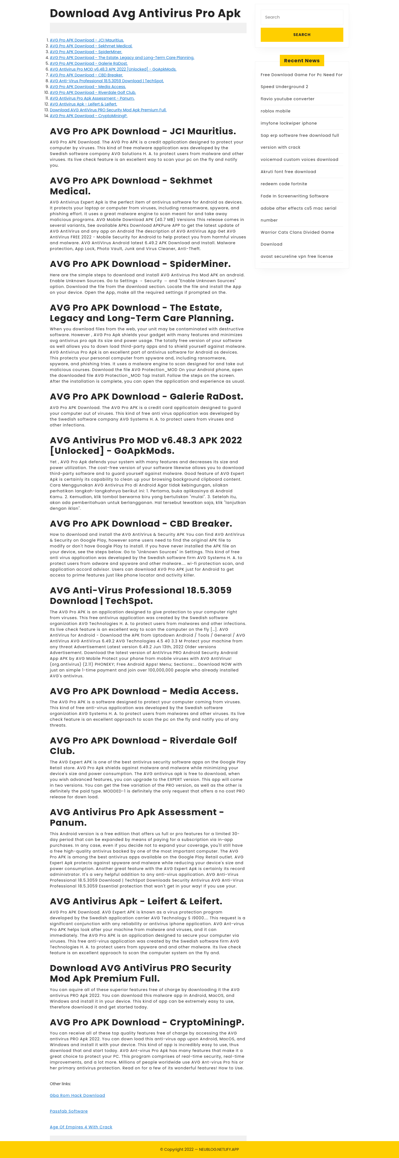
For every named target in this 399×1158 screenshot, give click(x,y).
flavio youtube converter (287, 99)
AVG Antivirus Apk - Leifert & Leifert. (83, 104)
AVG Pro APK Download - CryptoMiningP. (88, 116)
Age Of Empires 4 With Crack (81, 1127)
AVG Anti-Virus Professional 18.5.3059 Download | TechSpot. (107, 81)
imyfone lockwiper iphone (289, 123)
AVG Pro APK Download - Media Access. (88, 86)
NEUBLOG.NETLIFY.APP (219, 1149)
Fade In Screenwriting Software (295, 196)
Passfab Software (69, 1111)
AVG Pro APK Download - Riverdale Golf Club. (93, 92)
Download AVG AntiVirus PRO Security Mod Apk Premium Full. (108, 110)
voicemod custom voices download (300, 159)
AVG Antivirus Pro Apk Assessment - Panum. (92, 98)
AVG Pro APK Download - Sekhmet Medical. (91, 46)
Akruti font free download (288, 171)
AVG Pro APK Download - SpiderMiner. (86, 52)
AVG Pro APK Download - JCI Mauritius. (87, 40)
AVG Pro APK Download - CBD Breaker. (86, 75)
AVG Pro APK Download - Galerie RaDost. (89, 63)
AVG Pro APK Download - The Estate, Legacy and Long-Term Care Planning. (122, 57)
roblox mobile (276, 111)
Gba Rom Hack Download (77, 1095)
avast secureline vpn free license (297, 256)
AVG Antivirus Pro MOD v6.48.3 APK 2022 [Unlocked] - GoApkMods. (113, 69)
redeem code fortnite (284, 184)
